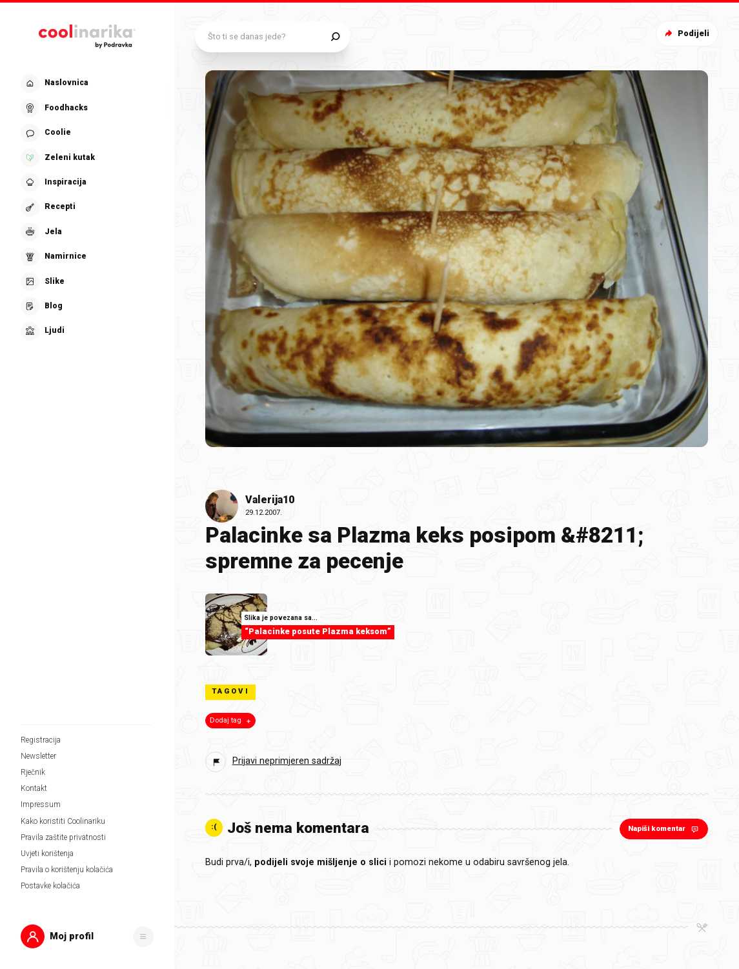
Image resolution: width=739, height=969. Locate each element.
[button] (87, 936)
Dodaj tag (231, 720)
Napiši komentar (664, 829)
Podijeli (685, 33)
